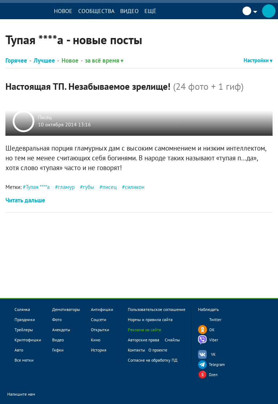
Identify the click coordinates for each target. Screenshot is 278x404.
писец (109, 187)
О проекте (157, 350)
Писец (45, 117)
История (98, 350)
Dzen (213, 374)
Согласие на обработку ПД (152, 360)
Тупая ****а (38, 187)
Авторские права (143, 339)
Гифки (58, 350)
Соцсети (98, 319)
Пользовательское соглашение (156, 309)
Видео (130, 10)
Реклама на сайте (144, 329)
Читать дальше (25, 200)
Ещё (151, 10)
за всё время (104, 60)
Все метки (24, 360)
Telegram (217, 364)
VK (213, 354)
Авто (18, 350)
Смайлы (172, 339)
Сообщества (97, 10)
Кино (95, 339)
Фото (57, 319)
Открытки (100, 329)
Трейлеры (23, 329)
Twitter (215, 319)
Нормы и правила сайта (150, 319)
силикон (134, 187)
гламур (66, 187)
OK (212, 329)
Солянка (22, 309)
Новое (64, 10)
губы (88, 187)
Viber (213, 339)
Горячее (16, 60)
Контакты (136, 350)
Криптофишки (27, 339)
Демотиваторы (66, 309)
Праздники (24, 319)
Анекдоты (61, 329)
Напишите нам (26, 394)
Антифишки (102, 309)
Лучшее (44, 60)
